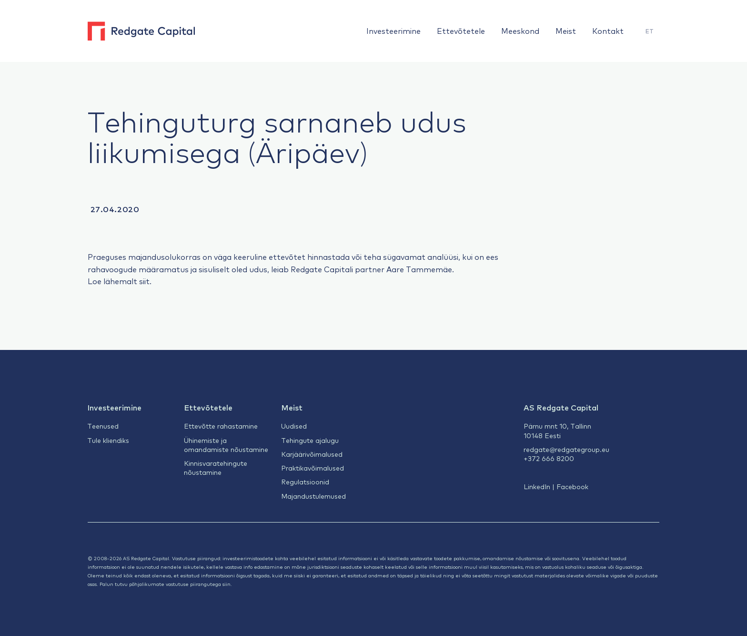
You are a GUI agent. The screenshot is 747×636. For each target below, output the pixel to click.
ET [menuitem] (650, 31)
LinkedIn (537, 486)
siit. (145, 281)
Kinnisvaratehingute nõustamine (215, 467)
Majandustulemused (313, 496)
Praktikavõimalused (312, 467)
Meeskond (520, 30)
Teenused (103, 425)
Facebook (572, 486)
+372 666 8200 (549, 458)
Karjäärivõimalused (312, 454)
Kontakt (608, 30)
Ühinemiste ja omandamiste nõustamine (226, 444)
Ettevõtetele (461, 30)
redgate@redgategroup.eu (566, 449)
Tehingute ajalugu (310, 440)
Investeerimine (393, 30)
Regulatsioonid (305, 481)
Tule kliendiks (108, 440)
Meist (565, 30)
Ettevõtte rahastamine (221, 425)
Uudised (294, 425)
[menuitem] (650, 31)
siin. (227, 584)
